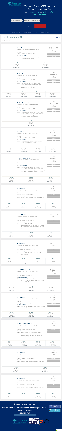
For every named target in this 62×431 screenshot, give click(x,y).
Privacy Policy (31, 428)
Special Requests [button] (45, 32)
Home (9, 26)
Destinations (17, 29)
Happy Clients (27, 32)
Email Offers (44, 29)
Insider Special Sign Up (16, 20)
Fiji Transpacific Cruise (24, 214)
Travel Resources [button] (54, 29)
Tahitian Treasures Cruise (24, 74)
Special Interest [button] (33, 29)
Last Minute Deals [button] (18, 26)
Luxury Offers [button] (29, 26)
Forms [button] (35, 32)
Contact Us (54, 56)
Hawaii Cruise (21, 48)
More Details (53, 54)
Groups (25, 29)
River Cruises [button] (50, 26)
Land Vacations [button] (6, 29)
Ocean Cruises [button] (39, 26)
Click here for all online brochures (32, 20)
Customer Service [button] (16, 32)
